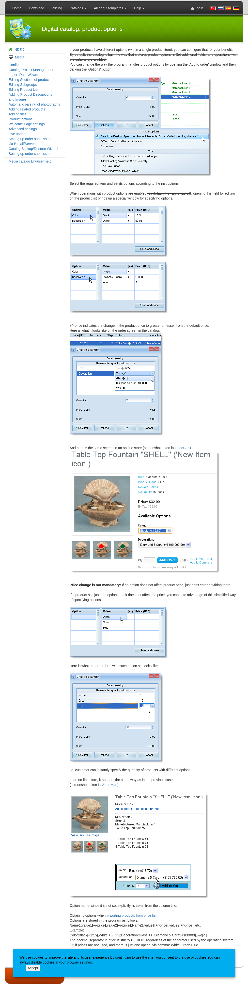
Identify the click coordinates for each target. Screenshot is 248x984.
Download (36, 8)
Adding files (17, 114)
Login (197, 8)
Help (139, 8)
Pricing (57, 8)
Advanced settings (23, 129)
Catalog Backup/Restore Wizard (33, 149)
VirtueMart (109, 785)
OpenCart (182, 448)
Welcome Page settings (27, 124)
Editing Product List (23, 89)
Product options (20, 119)
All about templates (110, 8)
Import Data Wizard (23, 75)
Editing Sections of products (30, 80)
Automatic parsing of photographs (34, 104)
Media (16, 57)
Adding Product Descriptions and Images (30, 96)
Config (13, 65)
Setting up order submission (30, 154)
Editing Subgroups (23, 85)
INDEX (19, 50)
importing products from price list (131, 915)
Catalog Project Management (31, 70)
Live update (17, 134)
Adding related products (27, 109)
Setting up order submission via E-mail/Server (30, 141)
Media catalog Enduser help (30, 161)
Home (16, 8)
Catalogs (77, 8)
